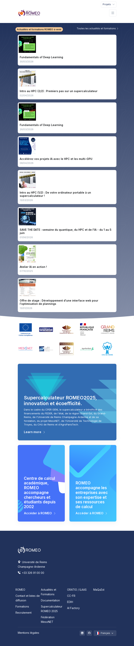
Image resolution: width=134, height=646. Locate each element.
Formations (22, 606)
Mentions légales (28, 632)
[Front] (29, 13)
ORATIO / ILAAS (77, 589)
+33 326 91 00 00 (31, 572)
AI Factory (73, 608)
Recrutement (23, 612)
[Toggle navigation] (108, 4)
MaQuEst (98, 589)
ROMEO (20, 589)
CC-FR (71, 595)
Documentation (50, 600)
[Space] (29, 549)
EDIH (70, 601)
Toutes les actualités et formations (98, 28)
